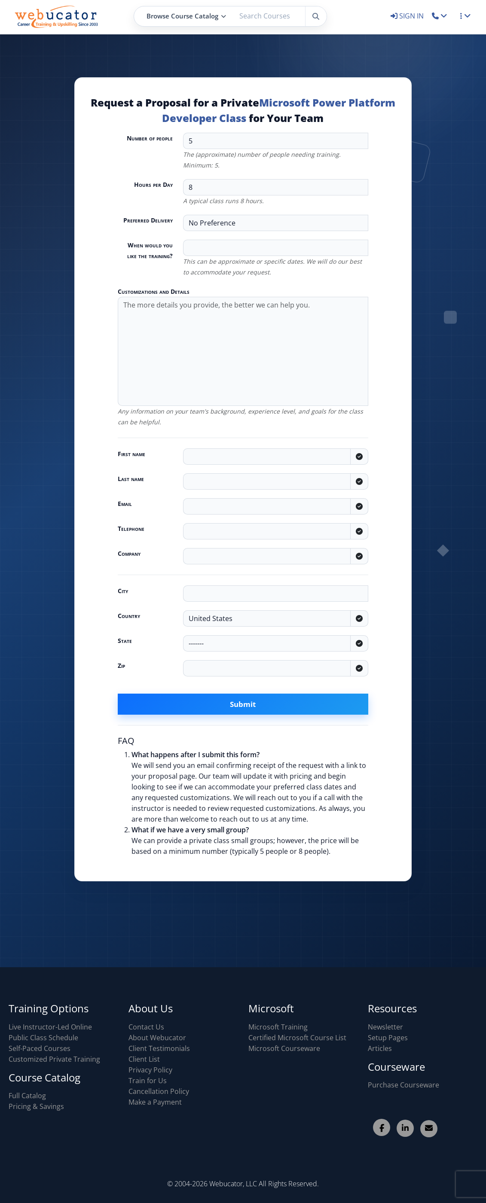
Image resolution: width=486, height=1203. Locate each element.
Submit (243, 704)
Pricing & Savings (36, 1106)
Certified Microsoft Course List (297, 1037)
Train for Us (147, 1080)
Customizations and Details (154, 291)
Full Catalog (27, 1095)
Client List (144, 1059)
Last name (131, 479)
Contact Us (146, 1027)
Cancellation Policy (158, 1091)
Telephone (131, 528)
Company (129, 553)
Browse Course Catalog (186, 16)
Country (129, 616)
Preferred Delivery (148, 220)
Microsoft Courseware (284, 1048)
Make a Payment (155, 1102)
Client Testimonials (159, 1048)
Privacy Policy (150, 1070)
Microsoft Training (278, 1027)
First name (131, 454)
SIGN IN (408, 16)
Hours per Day (153, 184)
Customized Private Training (54, 1059)
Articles (380, 1048)
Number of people (150, 138)
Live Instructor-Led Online (50, 1027)
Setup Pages (388, 1037)
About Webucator (157, 1037)
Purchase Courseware (403, 1085)
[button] (440, 16)
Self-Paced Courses (39, 1048)
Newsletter (385, 1027)
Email (125, 503)
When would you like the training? (150, 250)
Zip (121, 665)
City (123, 591)
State (125, 641)
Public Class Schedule (43, 1037)
